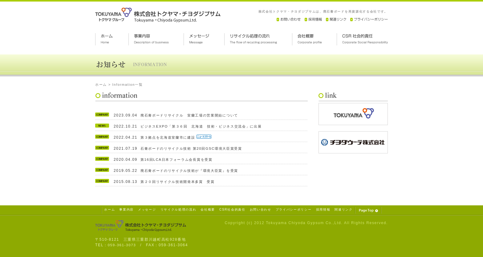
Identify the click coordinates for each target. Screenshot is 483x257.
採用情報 (323, 209)
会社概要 (208, 209)
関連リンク (343, 209)
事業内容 (126, 209)
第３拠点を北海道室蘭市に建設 (170, 137)
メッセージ (147, 209)
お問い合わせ (260, 209)
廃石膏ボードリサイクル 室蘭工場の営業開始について (193, 115)
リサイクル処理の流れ (178, 209)
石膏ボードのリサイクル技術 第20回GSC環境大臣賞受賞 (195, 148)
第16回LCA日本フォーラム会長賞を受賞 (178, 159)
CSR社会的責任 (232, 209)
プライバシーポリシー (294, 209)
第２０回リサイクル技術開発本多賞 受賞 (180, 182)
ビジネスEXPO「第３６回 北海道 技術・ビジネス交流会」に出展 (205, 126)
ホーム (101, 84)
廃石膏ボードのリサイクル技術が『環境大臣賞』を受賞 (193, 170)
